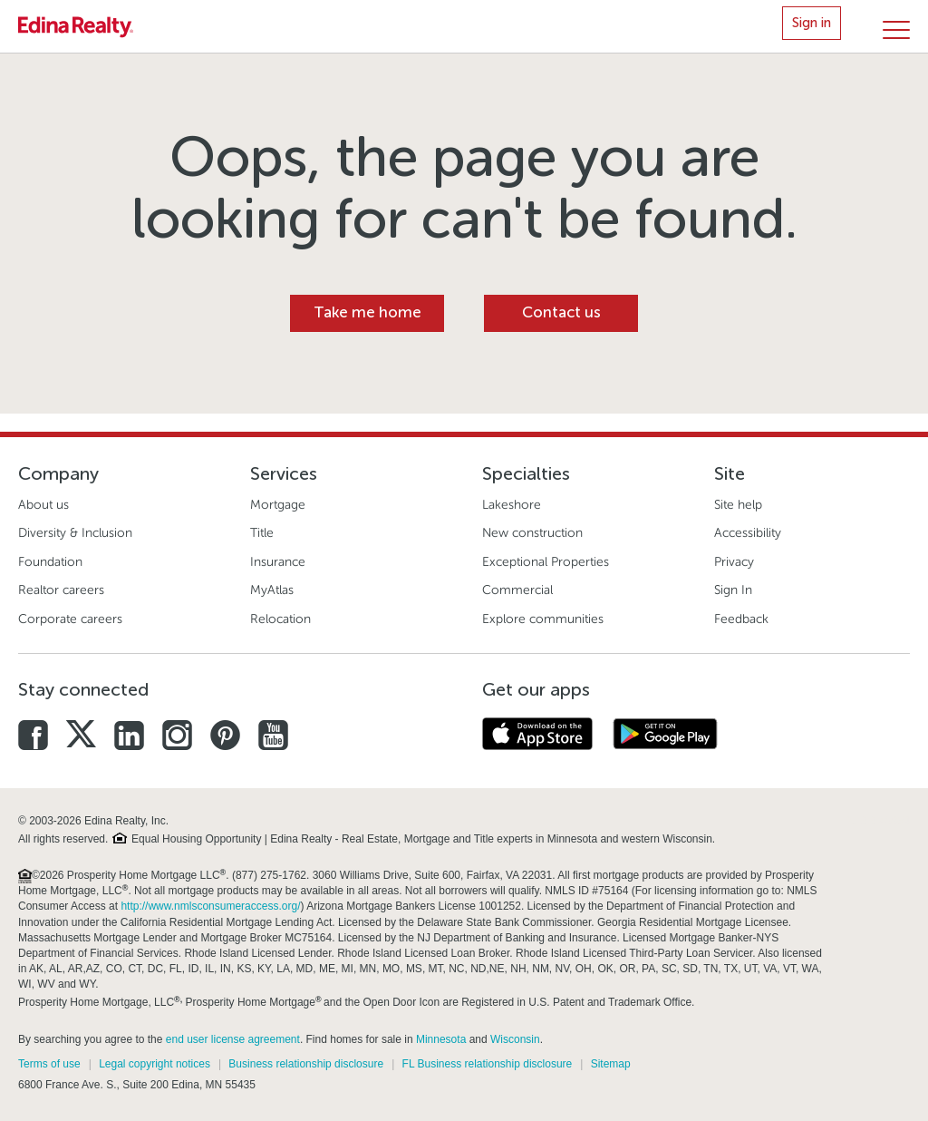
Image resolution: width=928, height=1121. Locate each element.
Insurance (277, 562)
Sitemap (611, 1064)
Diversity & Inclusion (75, 533)
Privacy (734, 562)
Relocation (280, 619)
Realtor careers (61, 590)
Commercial (517, 590)
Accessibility (747, 533)
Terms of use (49, 1064)
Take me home (367, 312)
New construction (532, 533)
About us (43, 505)
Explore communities (543, 619)
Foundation (50, 562)
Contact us (561, 312)
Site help (738, 505)
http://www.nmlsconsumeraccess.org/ (210, 906)
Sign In (733, 590)
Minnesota (441, 1039)
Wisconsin (515, 1039)
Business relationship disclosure (305, 1064)
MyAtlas (272, 590)
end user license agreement (233, 1039)
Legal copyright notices (154, 1064)
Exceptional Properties (545, 562)
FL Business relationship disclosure (487, 1064)
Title (262, 533)
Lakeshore (511, 505)
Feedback (741, 619)
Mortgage (277, 505)
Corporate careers (70, 619)
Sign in (811, 22)
